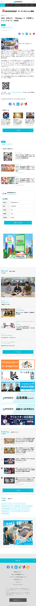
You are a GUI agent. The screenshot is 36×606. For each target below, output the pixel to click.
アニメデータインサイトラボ (19, 509)
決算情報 (31, 5)
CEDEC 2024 (17, 512)
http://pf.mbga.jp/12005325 (14, 98)
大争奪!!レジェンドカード (7, 33)
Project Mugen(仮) (5, 514)
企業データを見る (18, 229)
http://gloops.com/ (11, 200)
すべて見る (18, 136)
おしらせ (18, 588)
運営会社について (18, 578)
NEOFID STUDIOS (5, 519)
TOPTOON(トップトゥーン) (7, 512)
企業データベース (9, 5)
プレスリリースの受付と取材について (18, 583)
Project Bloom (5, 517)
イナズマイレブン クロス (7, 509)
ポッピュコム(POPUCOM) (27, 512)
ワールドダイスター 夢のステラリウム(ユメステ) (19, 517)
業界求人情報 (17, 5)
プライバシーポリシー (18, 590)
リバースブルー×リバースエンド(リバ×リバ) (20, 514)
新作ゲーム (4, 15)
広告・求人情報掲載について (18, 580)
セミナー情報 (25, 5)
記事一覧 (2, 5)
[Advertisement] (12, 25)
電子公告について (18, 585)
